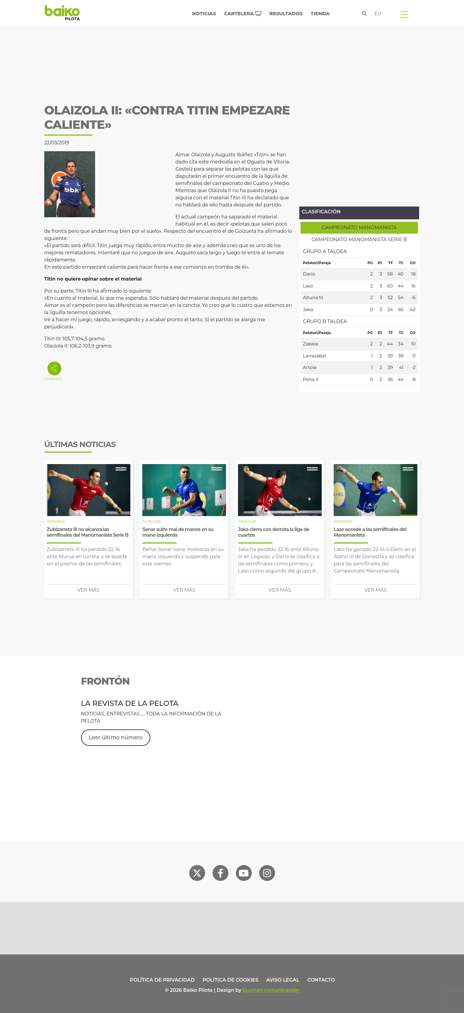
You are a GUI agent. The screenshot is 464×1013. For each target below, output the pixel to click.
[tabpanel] (359, 315)
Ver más (88, 590)
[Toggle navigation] (404, 14)
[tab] (359, 228)
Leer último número (116, 737)
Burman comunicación (271, 990)
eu (378, 13)
